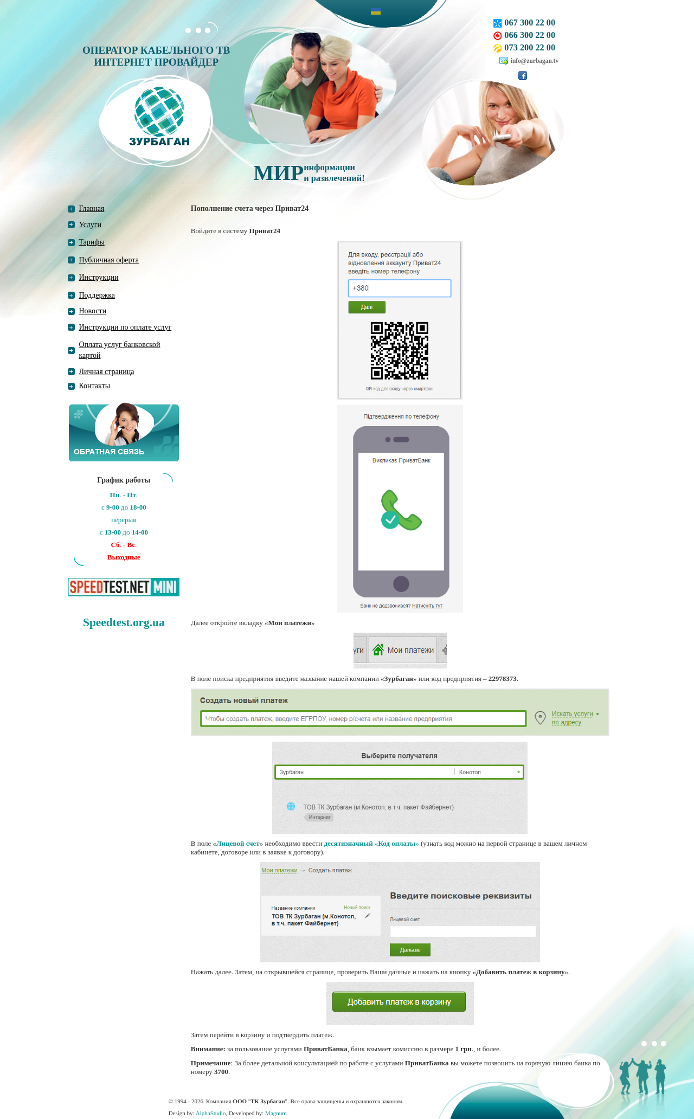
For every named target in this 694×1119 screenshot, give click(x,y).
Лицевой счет (238, 843)
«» (371, 843)
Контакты (94, 386)
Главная (91, 208)
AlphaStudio (211, 1113)
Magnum (276, 1113)
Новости (92, 311)
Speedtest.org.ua (123, 622)
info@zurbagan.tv (534, 60)
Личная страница (106, 372)
